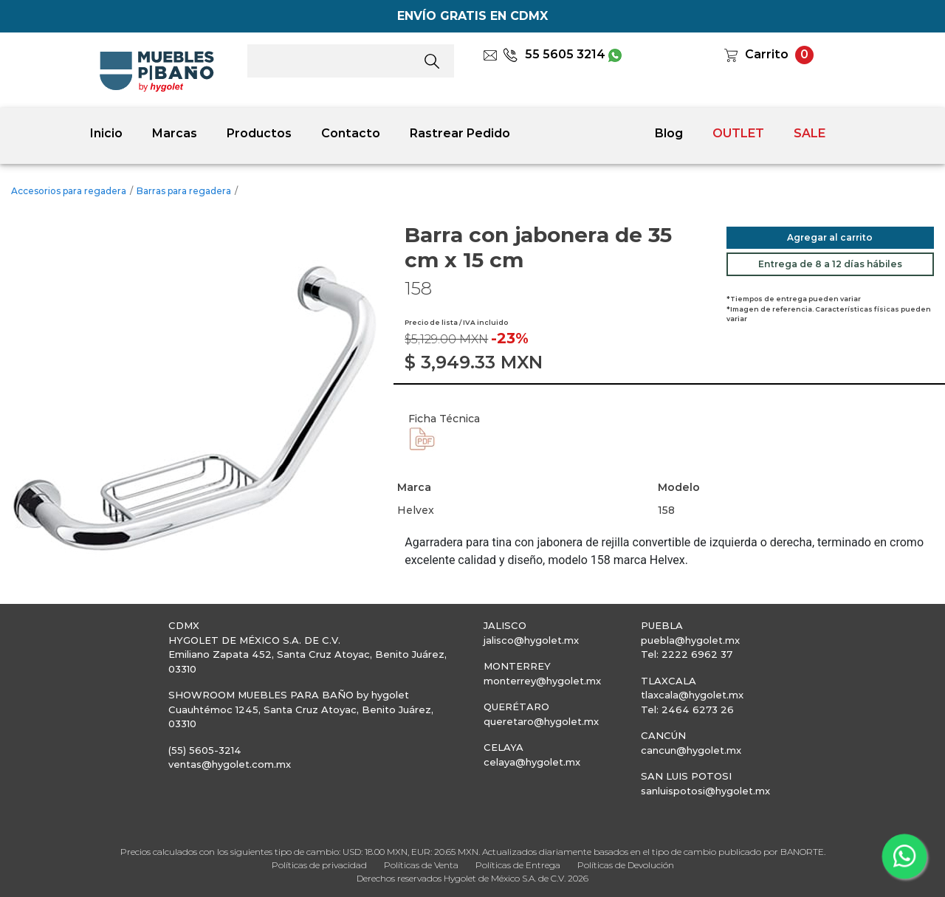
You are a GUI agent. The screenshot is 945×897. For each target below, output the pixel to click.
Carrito (766, 54)
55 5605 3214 (554, 54)
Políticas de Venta (421, 864)
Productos (259, 133)
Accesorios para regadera (68, 190)
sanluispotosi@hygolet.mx (705, 791)
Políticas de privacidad (319, 864)
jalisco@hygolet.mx (531, 640)
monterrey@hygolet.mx (542, 681)
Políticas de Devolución (625, 864)
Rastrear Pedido (460, 133)
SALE (809, 133)
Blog (669, 133)
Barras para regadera (184, 190)
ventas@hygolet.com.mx (229, 764)
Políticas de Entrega (517, 864)
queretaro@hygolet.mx (541, 721)
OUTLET (738, 133)
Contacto (350, 133)
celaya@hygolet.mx (532, 762)
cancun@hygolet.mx (691, 750)
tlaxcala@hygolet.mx (692, 695)
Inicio (106, 133)
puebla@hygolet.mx (690, 640)
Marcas (174, 133)
